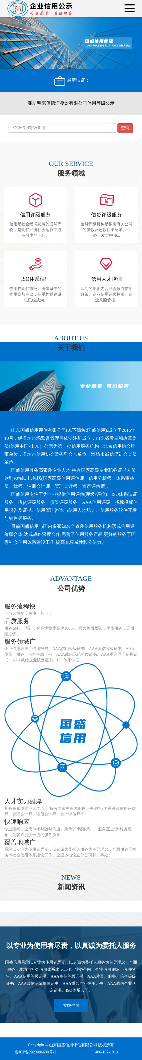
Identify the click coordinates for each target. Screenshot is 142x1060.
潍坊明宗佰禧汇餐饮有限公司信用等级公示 (71, 103)
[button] (135, 43)
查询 (125, 128)
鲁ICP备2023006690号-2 (35, 1052)
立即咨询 (71, 1005)
